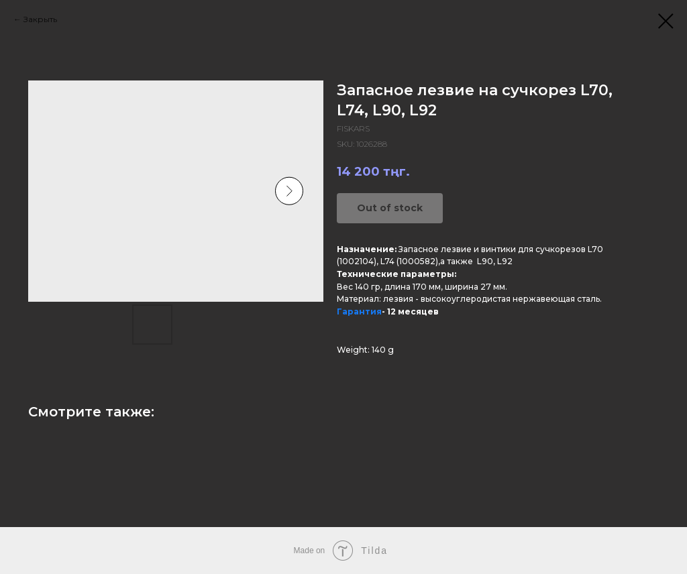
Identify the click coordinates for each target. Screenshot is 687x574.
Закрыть (40, 19)
